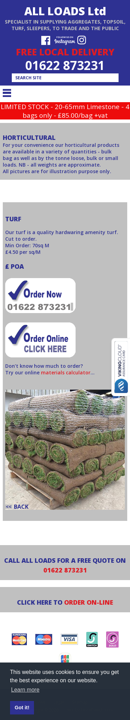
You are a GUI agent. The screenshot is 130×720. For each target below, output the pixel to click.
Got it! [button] (22, 707)
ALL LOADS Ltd (65, 10)
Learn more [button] (25, 690)
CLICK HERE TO (65, 602)
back (21, 506)
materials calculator (65, 372)
